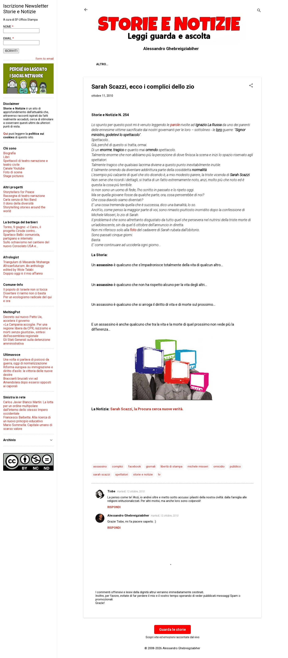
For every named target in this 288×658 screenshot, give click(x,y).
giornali (150, 466)
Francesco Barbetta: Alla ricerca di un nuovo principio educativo (27, 419)
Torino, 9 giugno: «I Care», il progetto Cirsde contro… (22, 229)
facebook (134, 466)
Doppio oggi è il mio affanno (23, 273)
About (101, 64)
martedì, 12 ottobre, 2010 (131, 491)
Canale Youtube (14, 168)
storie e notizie (143, 474)
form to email (45, 58)
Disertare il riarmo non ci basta (24, 293)
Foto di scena (12, 172)
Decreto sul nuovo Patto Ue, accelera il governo (22, 319)
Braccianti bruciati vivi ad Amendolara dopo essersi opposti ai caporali (27, 382)
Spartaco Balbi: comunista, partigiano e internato (21, 236)
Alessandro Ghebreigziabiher (128, 515)
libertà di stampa (171, 466)
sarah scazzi (101, 474)
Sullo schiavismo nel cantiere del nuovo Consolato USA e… (26, 244)
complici (117, 466)
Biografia (9, 153)
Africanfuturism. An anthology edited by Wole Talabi (23, 268)
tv (159, 474)
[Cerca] (259, 11)
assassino (100, 466)
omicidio (219, 466)
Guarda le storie (172, 629)
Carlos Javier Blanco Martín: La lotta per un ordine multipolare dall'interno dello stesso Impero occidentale (28, 407)
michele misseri (198, 466)
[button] (251, 86)
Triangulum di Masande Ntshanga (26, 262)
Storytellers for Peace (18, 192)
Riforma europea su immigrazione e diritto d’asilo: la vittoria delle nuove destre (28, 371)
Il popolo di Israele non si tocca (25, 289)
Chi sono (121, 64)
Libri (6, 157)
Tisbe (111, 491)
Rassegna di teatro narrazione (24, 196)
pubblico (235, 466)
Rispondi (114, 507)
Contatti (143, 64)
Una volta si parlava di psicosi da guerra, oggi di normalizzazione (26, 361)
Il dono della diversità (18, 203)
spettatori (121, 474)
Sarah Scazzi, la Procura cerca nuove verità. (146, 409)
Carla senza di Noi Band (19, 200)
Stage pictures (13, 176)
